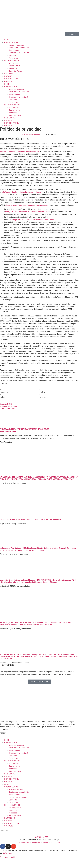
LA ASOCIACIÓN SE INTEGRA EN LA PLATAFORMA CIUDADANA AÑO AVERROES (31, 520)
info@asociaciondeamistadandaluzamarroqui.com (21, 192)
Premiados (13, 68)
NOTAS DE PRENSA (11, 79)
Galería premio (14, 66)
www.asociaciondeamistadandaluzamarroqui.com (19, 151)
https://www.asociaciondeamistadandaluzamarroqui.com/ (27, 205)
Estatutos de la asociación (19, 53)
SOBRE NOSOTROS (7, 409)
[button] (20, 390)
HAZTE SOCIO (9, 74)
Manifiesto (13, 55)
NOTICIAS (8, 76)
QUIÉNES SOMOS (11, 42)
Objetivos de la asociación (19, 48)
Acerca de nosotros (16, 45)
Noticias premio (15, 63)
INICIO (6, 40)
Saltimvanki (7, 853)
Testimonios (13, 58)
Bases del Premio (15, 71)
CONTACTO (8, 81)
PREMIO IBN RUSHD (12, 61)
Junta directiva (14, 50)
